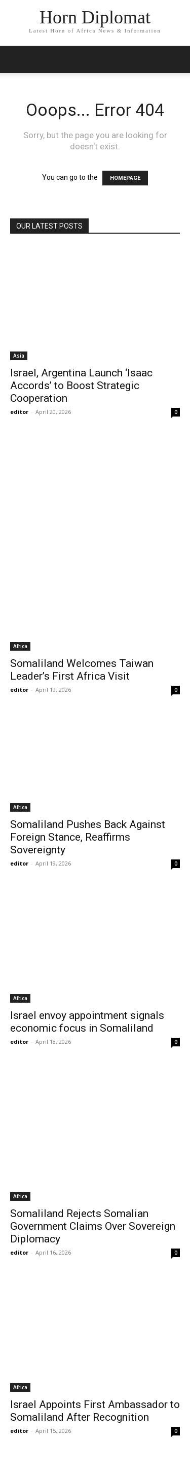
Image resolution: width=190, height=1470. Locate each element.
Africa (20, 646)
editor (19, 412)
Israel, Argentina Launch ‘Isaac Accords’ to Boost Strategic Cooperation (81, 385)
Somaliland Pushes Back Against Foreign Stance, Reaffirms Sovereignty (87, 837)
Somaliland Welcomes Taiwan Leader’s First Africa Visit (82, 669)
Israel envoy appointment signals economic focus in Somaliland (87, 1021)
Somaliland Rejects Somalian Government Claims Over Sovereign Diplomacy (92, 1226)
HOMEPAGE (125, 178)
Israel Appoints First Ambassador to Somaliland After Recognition (95, 1410)
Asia (18, 355)
